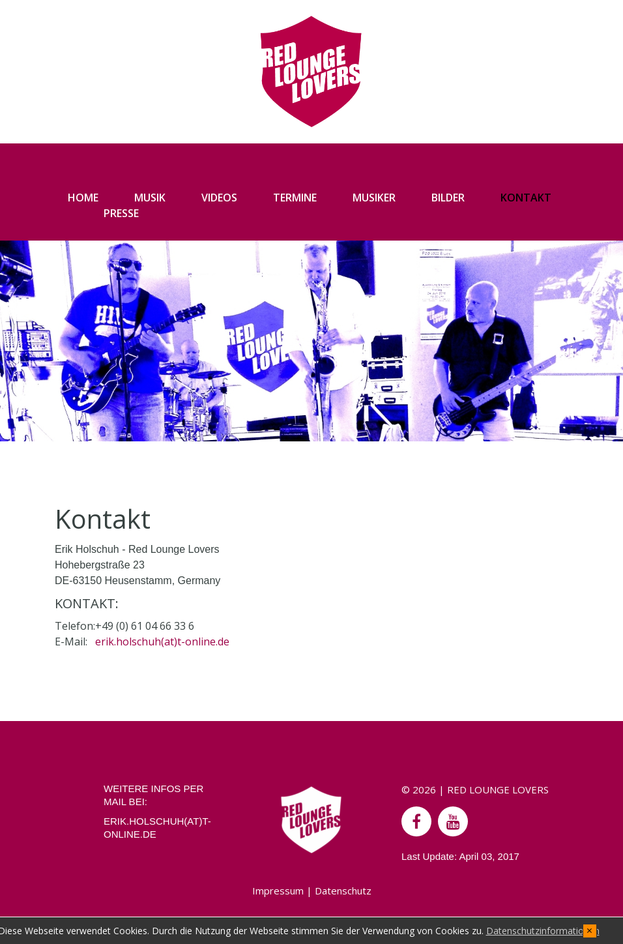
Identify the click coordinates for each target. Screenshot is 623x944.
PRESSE (121, 213)
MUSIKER (374, 197)
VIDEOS (219, 197)
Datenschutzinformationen (543, 930)
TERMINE (295, 197)
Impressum (278, 890)
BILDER (448, 197)
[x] (590, 931)
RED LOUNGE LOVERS (498, 789)
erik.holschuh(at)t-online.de (162, 641)
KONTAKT (525, 197)
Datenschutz (343, 890)
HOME (83, 197)
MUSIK (150, 197)
